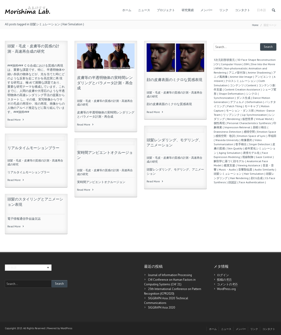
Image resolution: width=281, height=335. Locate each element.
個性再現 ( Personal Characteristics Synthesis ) (243, 123)
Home (255, 25)
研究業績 (188, 10)
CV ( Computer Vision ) (229, 64)
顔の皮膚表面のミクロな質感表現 (174, 79)
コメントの (227, 284)
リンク (223, 10)
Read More (16, 119)
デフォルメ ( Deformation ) (247, 102)
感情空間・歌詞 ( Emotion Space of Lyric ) (241, 136)
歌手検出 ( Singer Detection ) (254, 144)
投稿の (224, 280)
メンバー (206, 10)
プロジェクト (166, 10)
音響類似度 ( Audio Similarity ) (257, 169)
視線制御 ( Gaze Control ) (258, 157)
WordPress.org (226, 289)
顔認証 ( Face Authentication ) (247, 182)
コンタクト (242, 10)
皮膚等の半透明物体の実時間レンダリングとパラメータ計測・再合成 (105, 82)
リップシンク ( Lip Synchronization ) (245, 114)
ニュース (144, 10)
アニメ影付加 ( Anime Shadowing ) (250, 72)
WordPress (66, 328)
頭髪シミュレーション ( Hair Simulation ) (239, 173)
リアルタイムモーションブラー (33, 147)
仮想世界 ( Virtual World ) (258, 119)
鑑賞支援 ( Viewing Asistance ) (243, 165)
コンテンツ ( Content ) (244, 85)
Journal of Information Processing (170, 275)
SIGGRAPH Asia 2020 (161, 307)
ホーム (126, 10)
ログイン (223, 275)
